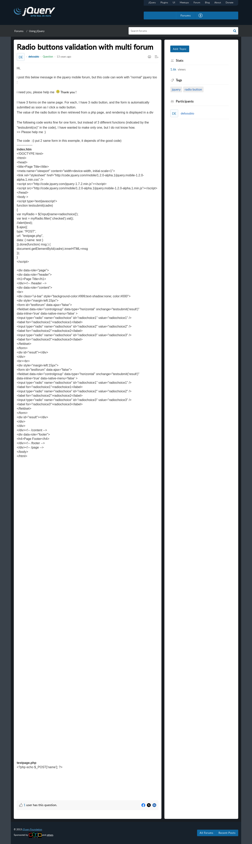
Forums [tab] (186, 15)
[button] (200, 15)
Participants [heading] (185, 101)
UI (174, 2)
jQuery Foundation (32, 829)
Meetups (184, 2)
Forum (197, 2)
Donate (229, 2)
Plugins (164, 2)
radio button (193, 89)
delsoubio (33, 56)
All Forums (206, 833)
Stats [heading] (179, 60)
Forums (18, 31)
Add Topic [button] (180, 49)
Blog (207, 2)
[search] (183, 31)
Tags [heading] (179, 80)
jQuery (152, 2)
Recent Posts (227, 833)
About (217, 2)
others (50, 835)
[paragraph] (87, 430)
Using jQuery (36, 31)
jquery (176, 89)
